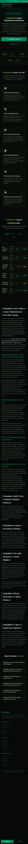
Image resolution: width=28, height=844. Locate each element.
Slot (14, 237)
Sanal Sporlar (4, 731)
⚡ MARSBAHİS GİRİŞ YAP (14, 39)
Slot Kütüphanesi (5, 742)
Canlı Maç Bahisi (5, 727)
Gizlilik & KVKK (5, 764)
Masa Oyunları (5, 744)
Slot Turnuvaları (5, 749)
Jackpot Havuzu (5, 746)
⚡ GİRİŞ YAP (7, 841)
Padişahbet (7, 5)
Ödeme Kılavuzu (5, 758)
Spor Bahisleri (4, 725)
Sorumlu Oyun (5, 762)
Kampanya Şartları (6, 760)
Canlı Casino (4, 740)
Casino (20, 233)
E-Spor (3, 729)
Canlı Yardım (4, 756)
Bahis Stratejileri (5, 733)
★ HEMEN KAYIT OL (14, 44)
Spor (14, 233)
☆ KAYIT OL (20, 841)
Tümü (7, 233)
